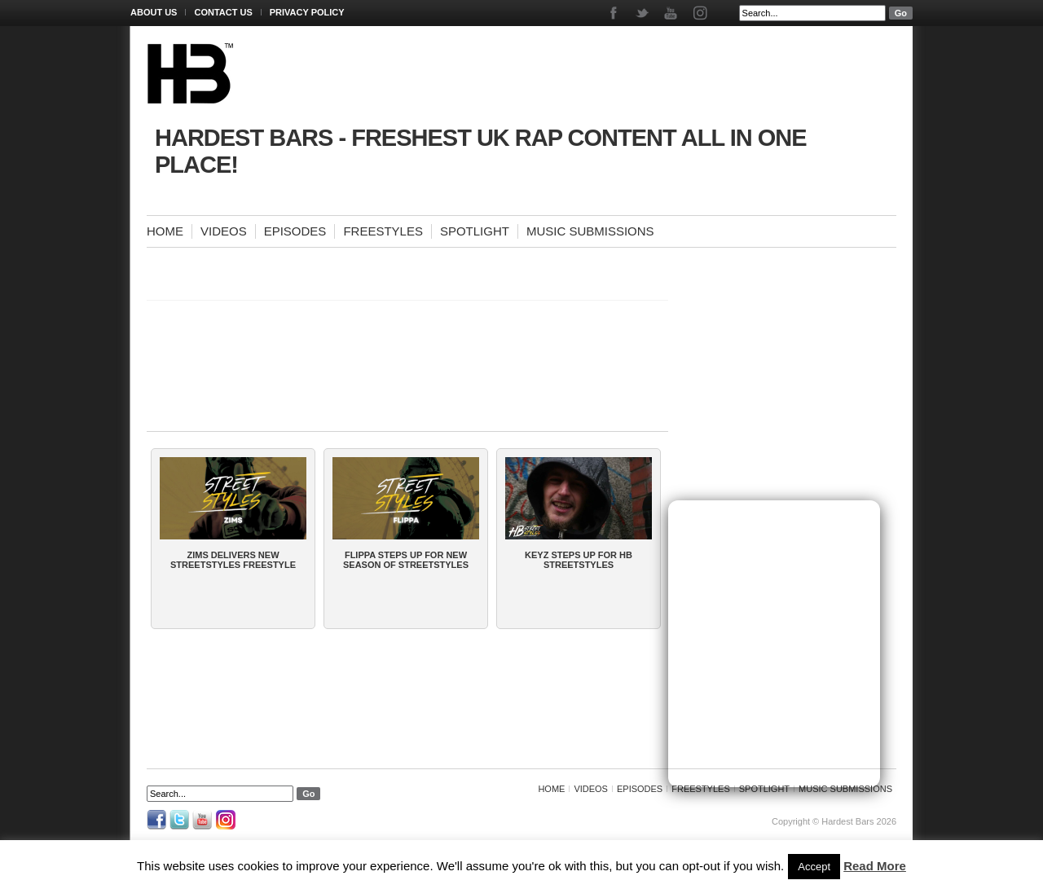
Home (165, 231)
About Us (153, 12)
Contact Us (223, 12)
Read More (874, 866)
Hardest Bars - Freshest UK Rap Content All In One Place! (481, 151)
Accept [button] (814, 866)
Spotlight (474, 231)
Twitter (643, 13)
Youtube (672, 13)
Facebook (615, 13)
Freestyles (383, 231)
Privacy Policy (307, 12)
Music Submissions (590, 231)
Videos (223, 231)
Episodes (295, 231)
